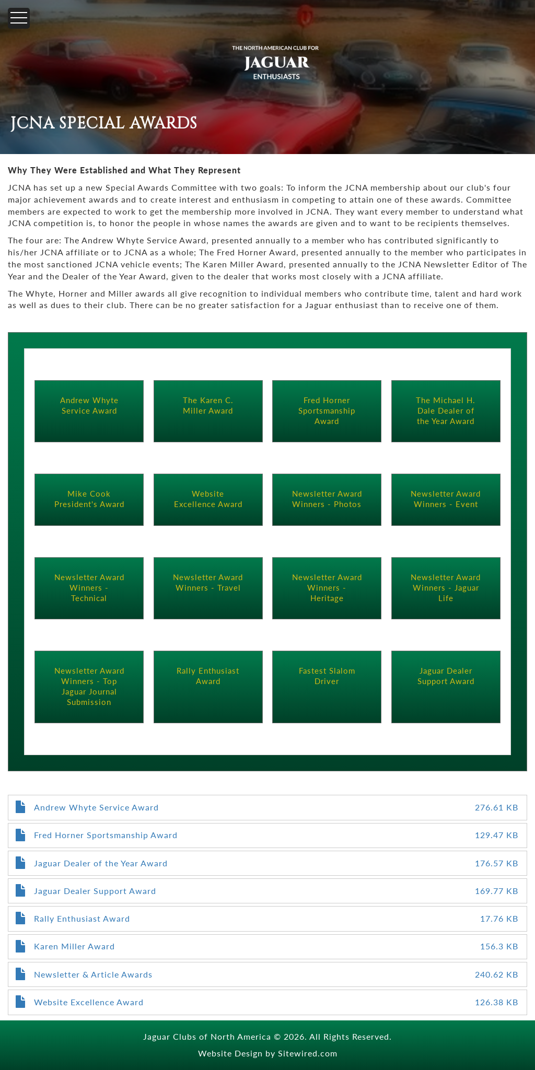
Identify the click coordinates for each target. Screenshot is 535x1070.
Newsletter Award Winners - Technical (89, 587)
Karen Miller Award (74, 946)
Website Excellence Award (208, 498)
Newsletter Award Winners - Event (446, 498)
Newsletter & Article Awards (93, 974)
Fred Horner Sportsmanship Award (326, 410)
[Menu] (19, 18)
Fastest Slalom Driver (327, 675)
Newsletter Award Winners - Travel (208, 582)
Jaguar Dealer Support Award (445, 675)
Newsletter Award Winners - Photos (327, 498)
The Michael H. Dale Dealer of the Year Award (445, 410)
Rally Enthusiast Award (208, 675)
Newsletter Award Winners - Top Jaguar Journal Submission (89, 686)
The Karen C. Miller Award (208, 405)
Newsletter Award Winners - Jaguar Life (446, 587)
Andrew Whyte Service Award (89, 405)
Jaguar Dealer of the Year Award (101, 863)
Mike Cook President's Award (89, 498)
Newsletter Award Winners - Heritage (327, 587)
